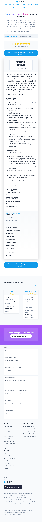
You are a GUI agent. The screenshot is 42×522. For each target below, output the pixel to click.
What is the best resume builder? (13, 403)
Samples (7, 36)
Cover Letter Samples (9, 441)
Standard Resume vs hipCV (22, 512)
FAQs (5, 479)
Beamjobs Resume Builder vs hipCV (12, 514)
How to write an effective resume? (13, 354)
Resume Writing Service (9, 458)
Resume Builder (7, 428)
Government (14, 36)
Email (5, 474)
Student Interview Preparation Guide (13, 417)
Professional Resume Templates (30, 433)
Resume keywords (9, 364)
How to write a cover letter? (11, 360)
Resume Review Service (9, 455)
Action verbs (8, 400)
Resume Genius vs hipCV (10, 497)
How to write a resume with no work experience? (16, 397)
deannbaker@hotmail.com (13, 213)
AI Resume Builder (8, 426)
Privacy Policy (7, 463)
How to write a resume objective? (13, 393)
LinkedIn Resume (9, 413)
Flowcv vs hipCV (33, 506)
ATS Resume (8, 370)
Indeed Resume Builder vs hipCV (11, 499)
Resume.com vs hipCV (9, 495)
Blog (18, 7)
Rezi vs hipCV (16, 508)
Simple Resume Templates (29, 431)
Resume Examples (9, 4)
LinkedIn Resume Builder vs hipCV (28, 499)
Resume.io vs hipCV (17, 493)
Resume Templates (33, 4)
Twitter (5, 477)
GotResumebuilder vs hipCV (10, 506)
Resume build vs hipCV (21, 495)
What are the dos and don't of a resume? (14, 387)
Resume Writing (9, 410)
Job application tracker (9, 443)
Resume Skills (7, 438)
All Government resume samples (29, 285)
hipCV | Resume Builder (10, 517)
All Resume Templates (28, 426)
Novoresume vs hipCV (28, 493)
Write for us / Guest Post (9, 465)
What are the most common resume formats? (16, 390)
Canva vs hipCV (7, 493)
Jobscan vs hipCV (28, 503)
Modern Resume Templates (29, 436)
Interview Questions (9, 383)
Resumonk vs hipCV (8, 503)
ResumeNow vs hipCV (22, 497)
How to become (9, 373)
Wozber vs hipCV (8, 508)
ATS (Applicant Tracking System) (13, 367)
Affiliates (6, 468)
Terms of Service (8, 460)
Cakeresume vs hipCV (18, 501)
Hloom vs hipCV (7, 510)
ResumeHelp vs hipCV (27, 510)
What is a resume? (9, 350)
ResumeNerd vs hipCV (9, 512)
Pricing (23, 7)
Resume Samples (21, 4)
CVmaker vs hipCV (16, 510)
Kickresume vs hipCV (30, 501)
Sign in (30, 7)
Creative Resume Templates (30, 428)
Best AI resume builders (10, 407)
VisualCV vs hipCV (8, 501)
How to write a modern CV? (11, 357)
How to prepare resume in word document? (15, 380)
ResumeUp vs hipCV (25, 508)
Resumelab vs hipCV (23, 506)
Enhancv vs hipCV (18, 503)
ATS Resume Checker (10, 377)
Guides (12, 7)
